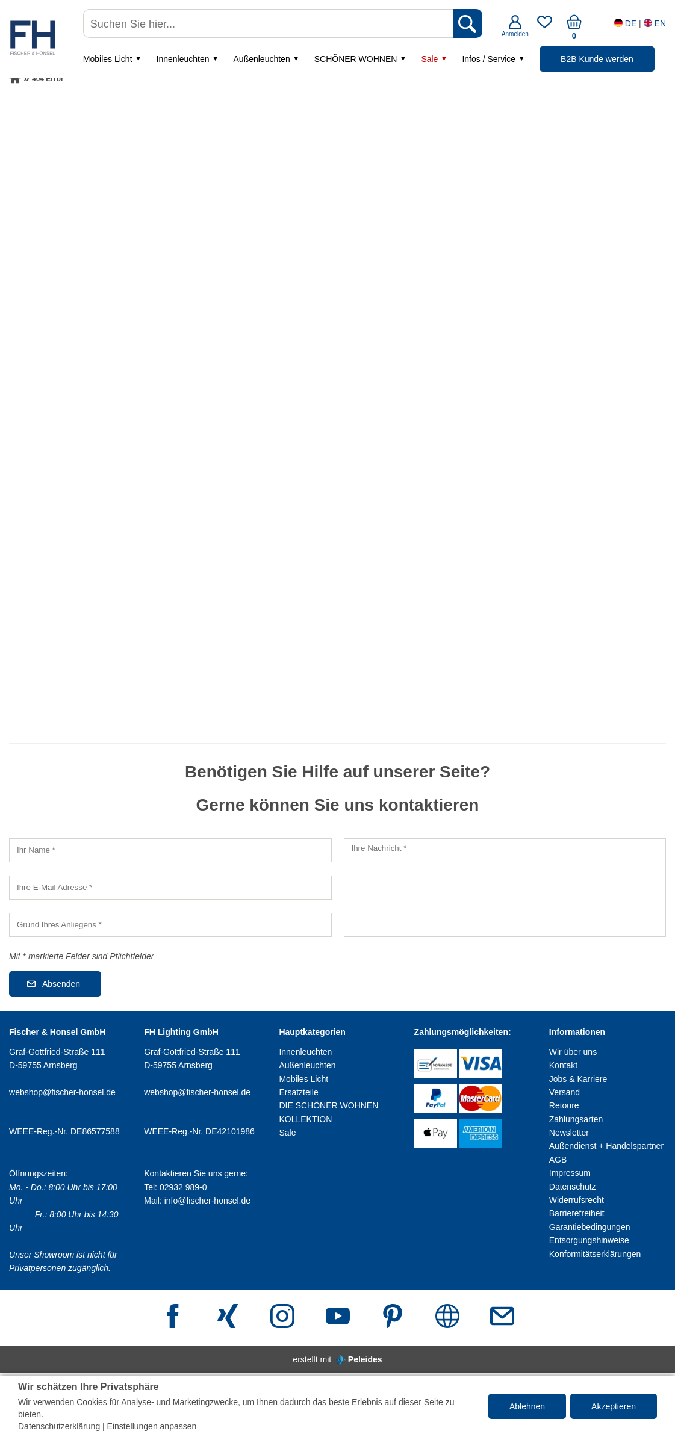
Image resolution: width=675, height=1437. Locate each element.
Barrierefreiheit (577, 1213)
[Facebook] (173, 1317)
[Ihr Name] (170, 850)
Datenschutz (572, 1186)
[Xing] (228, 1317)
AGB (558, 1159)
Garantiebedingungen (589, 1227)
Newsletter (569, 1132)
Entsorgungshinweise (589, 1240)
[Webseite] (447, 1317)
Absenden (61, 984)
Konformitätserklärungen (595, 1254)
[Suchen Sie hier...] (270, 24)
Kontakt (563, 1065)
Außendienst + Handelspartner (606, 1146)
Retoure (564, 1105)
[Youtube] (338, 1317)
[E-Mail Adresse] (502, 1317)
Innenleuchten (184, 59)
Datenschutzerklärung (59, 1426)
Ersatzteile (298, 1092)
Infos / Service (490, 59)
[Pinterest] (393, 1317)
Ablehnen (527, 1406)
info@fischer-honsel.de (207, 1200)
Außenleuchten (262, 59)
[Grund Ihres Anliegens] (170, 925)
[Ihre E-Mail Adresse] (170, 888)
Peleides (365, 1359)
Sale (430, 59)
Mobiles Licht (109, 59)
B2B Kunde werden (598, 59)
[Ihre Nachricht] (505, 887)
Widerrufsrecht (576, 1200)
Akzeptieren (613, 1406)
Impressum (570, 1173)
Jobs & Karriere (578, 1079)
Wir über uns (573, 1052)
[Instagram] (282, 1317)
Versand (564, 1092)
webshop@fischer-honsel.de (62, 1092)
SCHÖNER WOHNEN (357, 59)
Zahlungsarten (576, 1119)
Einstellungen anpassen (152, 1426)
